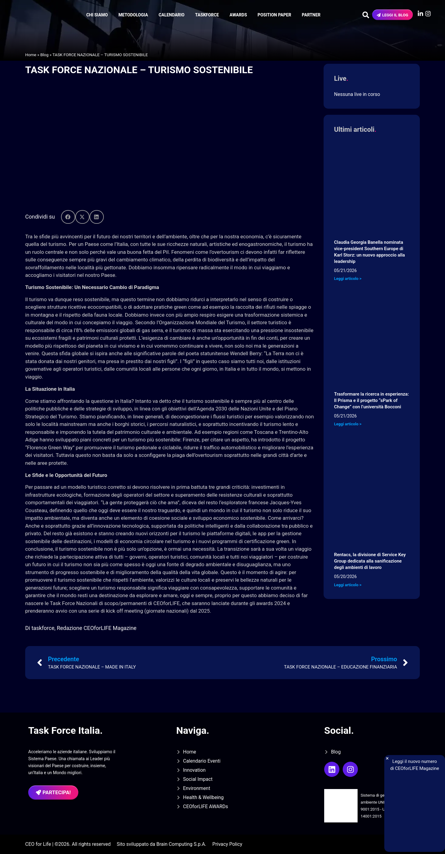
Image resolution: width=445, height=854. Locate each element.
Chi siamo (97, 14)
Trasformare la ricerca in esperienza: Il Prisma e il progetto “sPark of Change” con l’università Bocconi (371, 400)
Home (30, 54)
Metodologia (133, 14)
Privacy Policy (227, 844)
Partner (311, 14)
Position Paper (274, 14)
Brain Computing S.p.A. (181, 844)
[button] (68, 217)
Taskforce (207, 14)
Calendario (172, 14)
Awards (238, 14)
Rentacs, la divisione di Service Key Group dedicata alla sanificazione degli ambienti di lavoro (370, 561)
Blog (44, 54)
